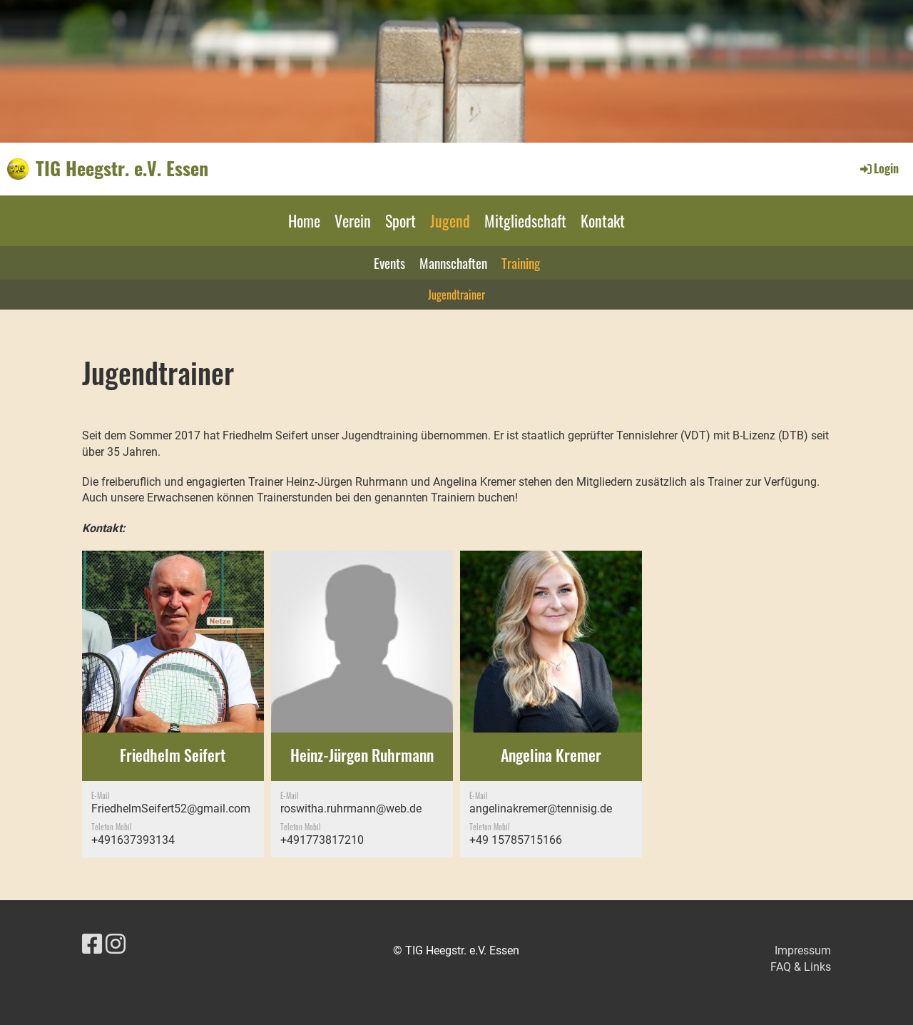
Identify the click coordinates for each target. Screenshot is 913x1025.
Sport (400, 220)
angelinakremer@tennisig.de (540, 808)
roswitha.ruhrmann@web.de (351, 808)
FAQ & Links (800, 967)
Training (520, 262)
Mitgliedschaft (525, 220)
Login (878, 168)
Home (304, 220)
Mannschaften (453, 262)
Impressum (803, 950)
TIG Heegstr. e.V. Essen (122, 168)
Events (389, 262)
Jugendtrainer (456, 294)
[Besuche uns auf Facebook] (92, 944)
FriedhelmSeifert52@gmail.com (170, 808)
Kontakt (603, 220)
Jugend (450, 220)
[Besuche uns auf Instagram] (116, 944)
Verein (353, 220)
